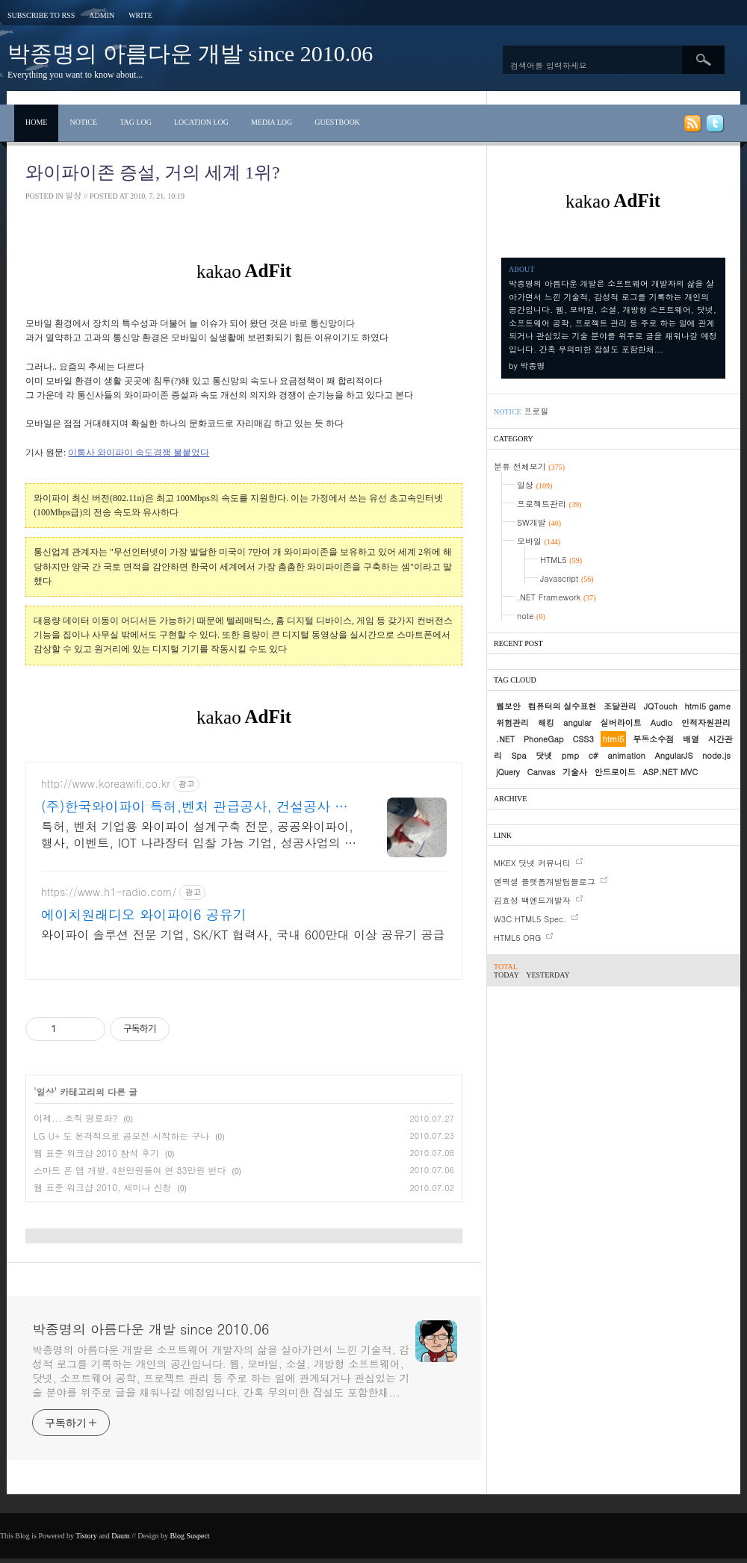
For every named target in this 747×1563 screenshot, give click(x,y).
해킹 (546, 722)
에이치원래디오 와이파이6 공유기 (144, 915)
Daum (120, 1536)
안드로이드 (615, 771)
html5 (613, 739)
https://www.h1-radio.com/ (108, 892)
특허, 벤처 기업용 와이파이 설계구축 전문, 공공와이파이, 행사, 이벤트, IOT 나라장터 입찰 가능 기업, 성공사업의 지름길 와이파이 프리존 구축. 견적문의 (198, 834)
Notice (83, 122)
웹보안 (508, 706)
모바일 (538, 541)
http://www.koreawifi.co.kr (105, 783)
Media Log (271, 122)
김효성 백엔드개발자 (532, 900)
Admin (101, 15)
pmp (570, 755)
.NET (505, 739)
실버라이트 (621, 722)
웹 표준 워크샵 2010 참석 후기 (96, 1152)
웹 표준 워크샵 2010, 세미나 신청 (103, 1187)
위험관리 (512, 722)
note (531, 615)
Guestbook (337, 122)
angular (577, 722)
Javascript (567, 578)
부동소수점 (653, 739)
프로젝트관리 (549, 503)
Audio (661, 722)
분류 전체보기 (529, 466)
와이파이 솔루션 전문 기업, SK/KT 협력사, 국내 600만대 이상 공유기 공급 (243, 934)
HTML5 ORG (517, 937)
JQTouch (661, 706)
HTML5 (561, 559)
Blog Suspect (190, 1536)
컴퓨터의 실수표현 (562, 706)
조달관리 (620, 706)
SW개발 (539, 522)
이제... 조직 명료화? (76, 1117)
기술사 (574, 771)
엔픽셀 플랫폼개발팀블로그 (544, 881)
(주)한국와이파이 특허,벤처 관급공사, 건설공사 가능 (194, 806)
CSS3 (582, 739)
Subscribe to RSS (41, 15)
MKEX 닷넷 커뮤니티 (532, 862)
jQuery (508, 771)
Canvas (541, 771)
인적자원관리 (706, 722)
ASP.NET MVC (670, 771)
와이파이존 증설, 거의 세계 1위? (152, 172)
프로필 (536, 411)
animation (626, 755)
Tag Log (136, 122)
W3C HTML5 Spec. (530, 919)
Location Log (201, 122)
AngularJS (673, 755)
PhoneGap (544, 739)
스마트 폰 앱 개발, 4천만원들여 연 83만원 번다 (130, 1169)
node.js (716, 755)
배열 (691, 739)
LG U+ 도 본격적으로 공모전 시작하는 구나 (121, 1135)
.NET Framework (556, 597)
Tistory (86, 1536)
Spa (519, 755)
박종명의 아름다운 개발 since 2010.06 (190, 53)
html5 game (707, 706)
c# (593, 755)
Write (140, 15)
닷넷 (544, 755)
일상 (73, 195)
